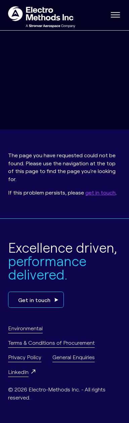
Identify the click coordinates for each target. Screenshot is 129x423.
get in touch (100, 192)
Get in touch (38, 299)
